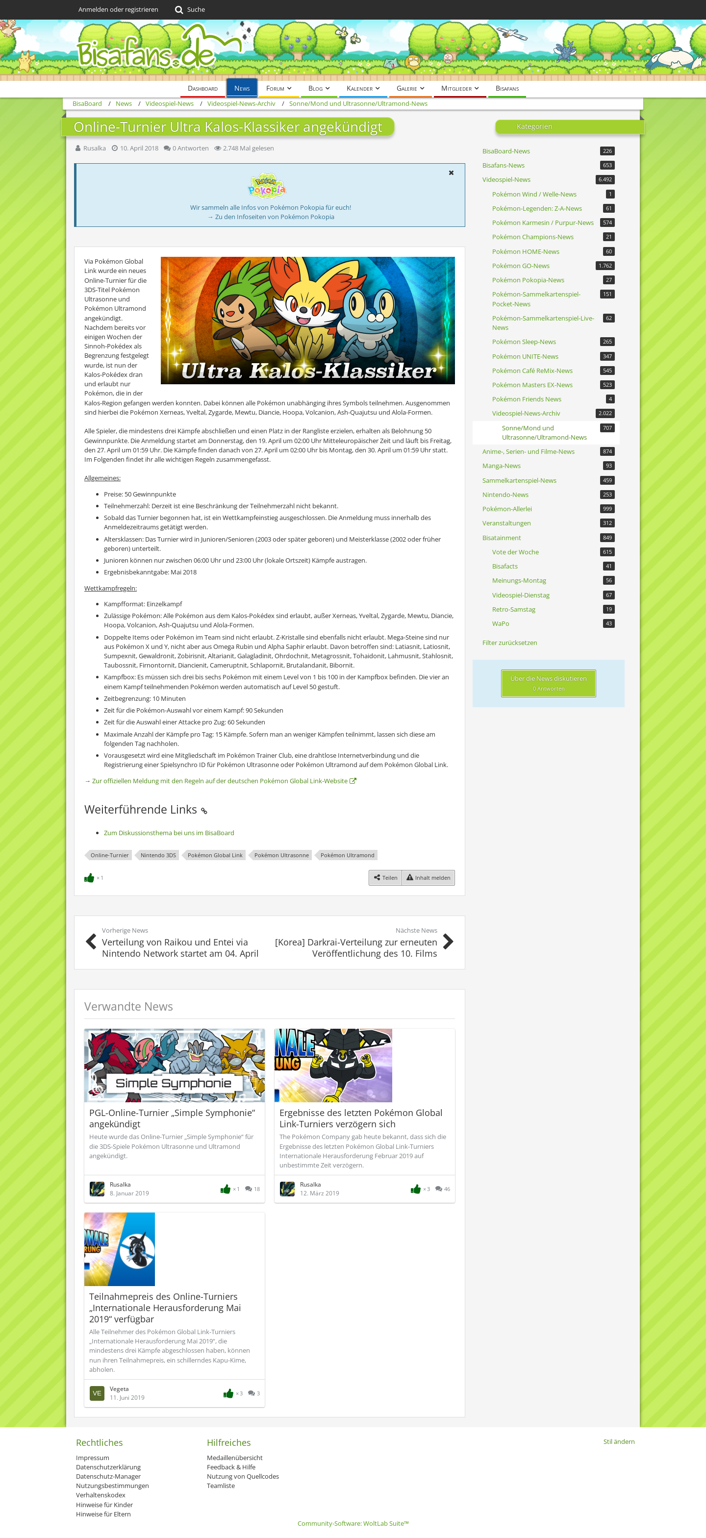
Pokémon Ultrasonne (281, 855)
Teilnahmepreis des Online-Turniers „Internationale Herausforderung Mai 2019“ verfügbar (165, 1307)
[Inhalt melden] (428, 877)
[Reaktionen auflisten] (95, 876)
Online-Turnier (110, 855)
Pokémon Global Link (215, 855)
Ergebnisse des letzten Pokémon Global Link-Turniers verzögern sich (361, 1118)
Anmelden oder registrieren (118, 9)
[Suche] (189, 10)
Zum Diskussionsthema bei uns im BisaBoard (169, 832)
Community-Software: (353, 1523)
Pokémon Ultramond (348, 855)
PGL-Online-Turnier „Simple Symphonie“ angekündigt (172, 1118)
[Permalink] (204, 809)
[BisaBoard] (353, 50)
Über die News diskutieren (548, 683)
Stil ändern (619, 1441)
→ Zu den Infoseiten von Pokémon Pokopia (270, 216)
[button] (451, 172)
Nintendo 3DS (158, 855)
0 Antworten (191, 148)
